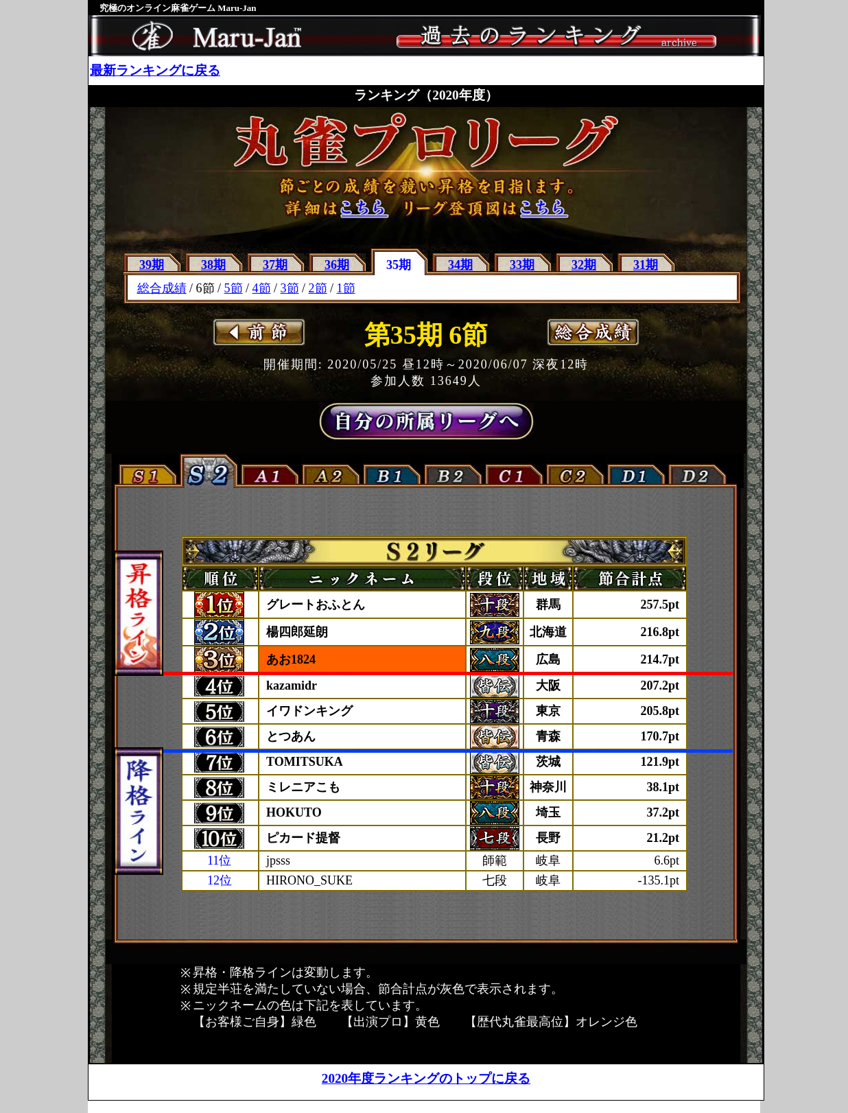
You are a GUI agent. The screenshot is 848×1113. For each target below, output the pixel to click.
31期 (645, 265)
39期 (151, 265)
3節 (290, 288)
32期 (584, 265)
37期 (275, 265)
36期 (337, 265)
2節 (318, 288)
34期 (460, 265)
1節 (346, 288)
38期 (213, 265)
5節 (233, 288)
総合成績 (162, 288)
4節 (261, 288)
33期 (522, 265)
